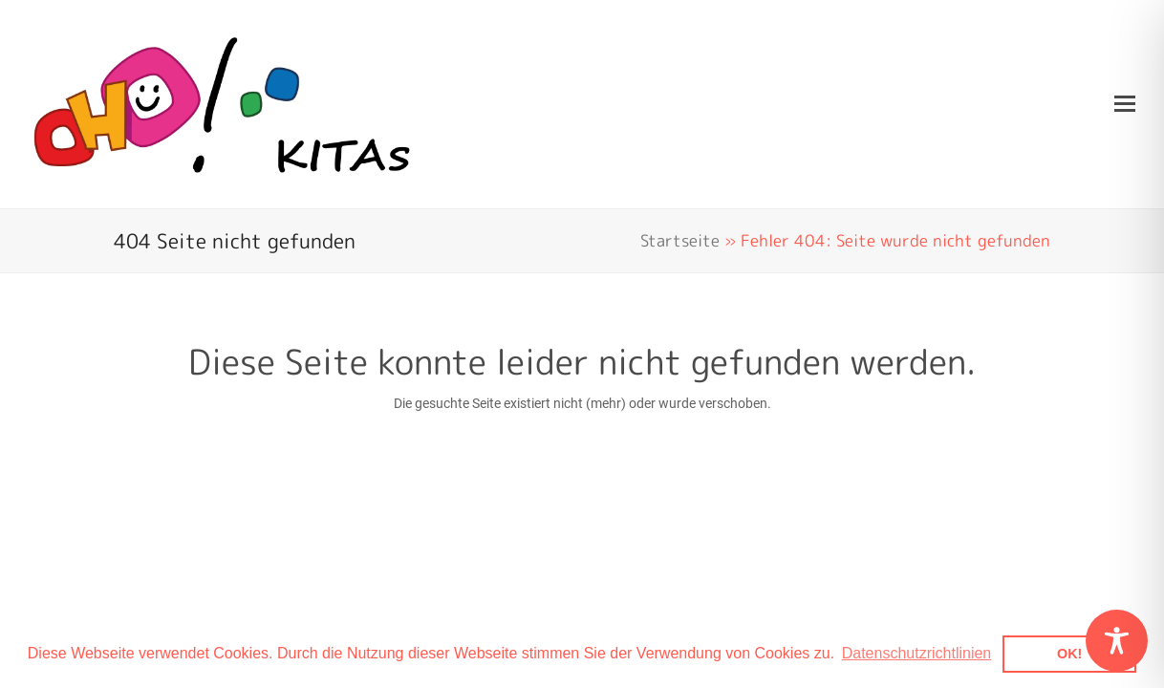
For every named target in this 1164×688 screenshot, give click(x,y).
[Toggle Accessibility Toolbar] (1117, 641)
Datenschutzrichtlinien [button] (917, 653)
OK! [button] (1069, 653)
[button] (1124, 104)
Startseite (680, 240)
